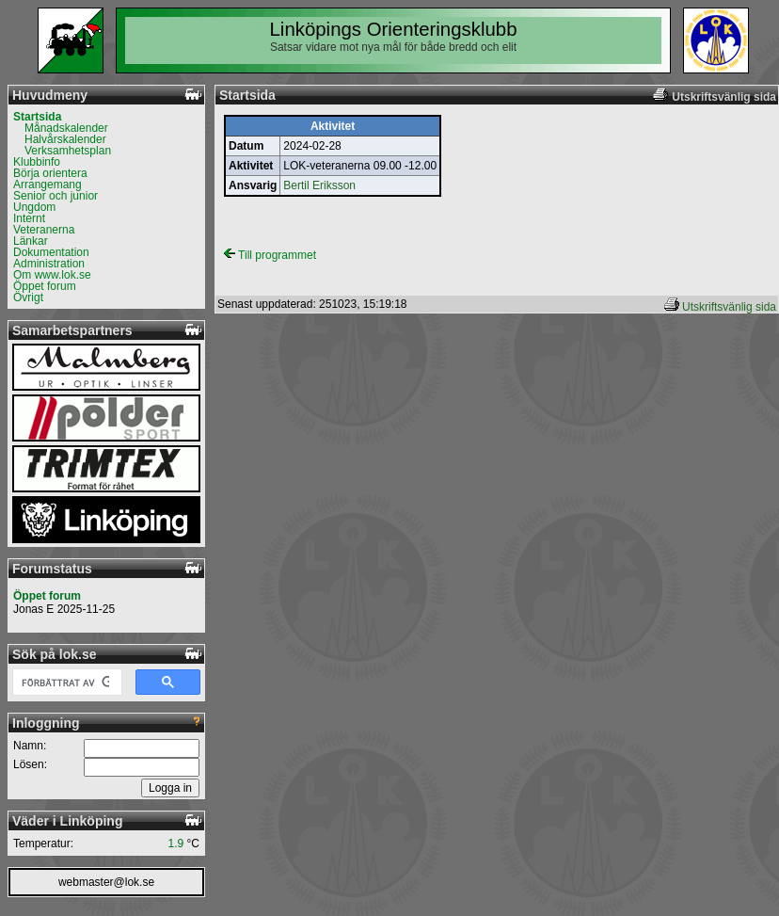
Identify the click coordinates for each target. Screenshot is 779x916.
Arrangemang (47, 184)
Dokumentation (51, 252)
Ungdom (34, 207)
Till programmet (270, 255)
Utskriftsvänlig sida (729, 306)
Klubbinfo (36, 162)
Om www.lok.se (52, 274)
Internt (29, 218)
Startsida (37, 116)
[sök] (65, 682)
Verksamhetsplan (67, 150)
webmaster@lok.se (106, 882)
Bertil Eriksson (319, 185)
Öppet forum (44, 286)
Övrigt (28, 297)
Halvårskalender (65, 139)
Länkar (30, 241)
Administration (49, 263)
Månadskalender (66, 128)
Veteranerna (43, 229)
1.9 (176, 843)
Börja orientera (50, 173)
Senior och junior (55, 195)
